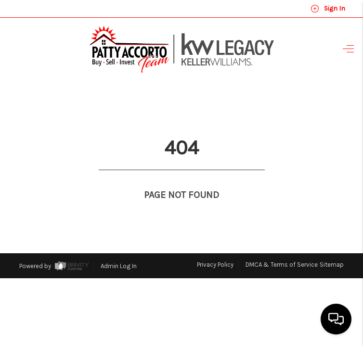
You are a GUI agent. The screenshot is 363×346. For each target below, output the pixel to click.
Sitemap (332, 246)
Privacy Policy (215, 246)
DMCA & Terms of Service (282, 246)
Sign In (328, 8)
